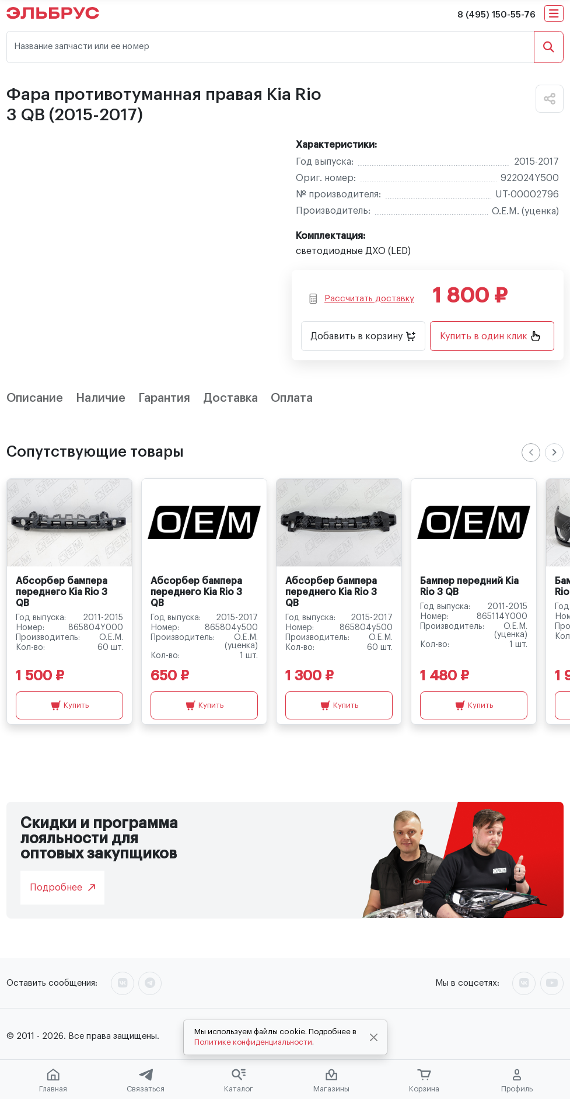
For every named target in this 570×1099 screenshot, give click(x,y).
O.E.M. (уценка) (525, 211)
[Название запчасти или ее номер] (270, 47)
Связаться (146, 1081)
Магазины (331, 1081)
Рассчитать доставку (361, 298)
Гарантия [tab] (164, 398)
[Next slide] (554, 452)
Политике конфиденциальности (253, 1042)
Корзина (424, 1081)
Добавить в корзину (362, 336)
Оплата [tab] (292, 398)
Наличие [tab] (100, 398)
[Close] (373, 1038)
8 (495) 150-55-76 (496, 15)
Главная (53, 1081)
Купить (70, 705)
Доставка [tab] (230, 398)
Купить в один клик (490, 336)
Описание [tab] (34, 398)
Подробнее (62, 887)
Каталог (238, 1081)
